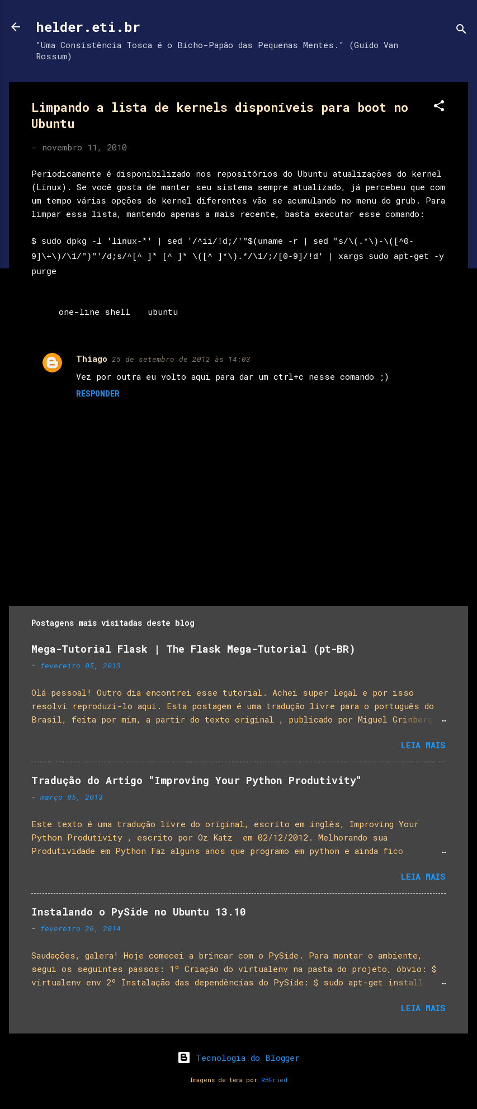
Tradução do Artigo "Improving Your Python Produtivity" (196, 780)
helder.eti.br (88, 27)
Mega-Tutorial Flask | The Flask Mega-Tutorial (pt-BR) (193, 648)
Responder (98, 393)
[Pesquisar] (461, 30)
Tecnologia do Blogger (238, 1057)
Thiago (91, 358)
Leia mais (423, 745)
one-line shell (94, 311)
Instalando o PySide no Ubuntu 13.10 (138, 911)
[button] (439, 107)
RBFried (274, 1080)
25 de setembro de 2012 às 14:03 (181, 359)
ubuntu (163, 311)
